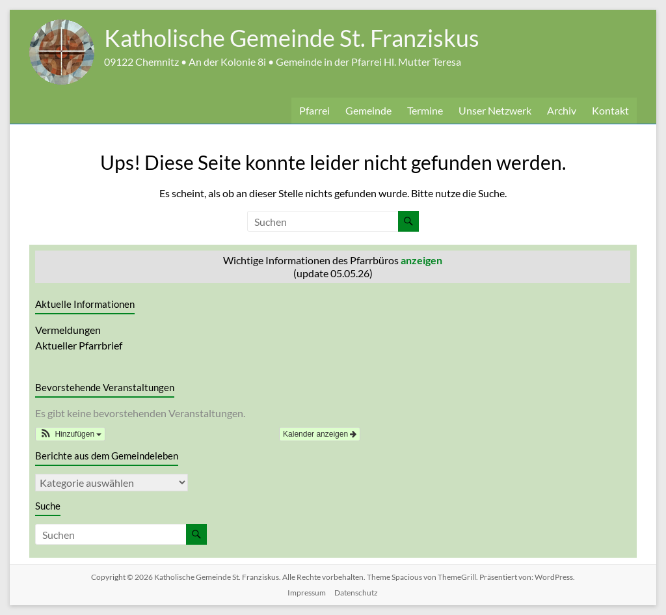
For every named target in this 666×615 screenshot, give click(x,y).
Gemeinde (368, 110)
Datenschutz (356, 592)
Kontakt (610, 110)
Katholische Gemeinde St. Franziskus (291, 37)
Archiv (561, 110)
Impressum (306, 592)
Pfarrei (314, 110)
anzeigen (421, 260)
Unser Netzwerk (495, 110)
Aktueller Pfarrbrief (78, 345)
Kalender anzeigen (319, 434)
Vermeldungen (68, 329)
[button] (70, 434)
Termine (425, 110)
